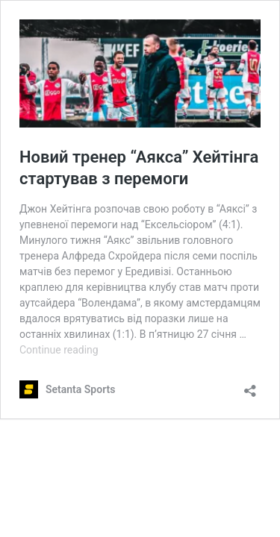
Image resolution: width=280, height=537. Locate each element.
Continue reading (59, 350)
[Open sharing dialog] (250, 386)
